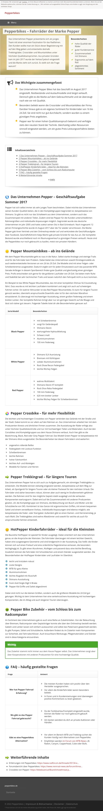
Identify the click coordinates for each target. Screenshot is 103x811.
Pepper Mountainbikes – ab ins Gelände (38, 158)
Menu (11, 22)
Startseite (10, 792)
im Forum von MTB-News (74, 741)
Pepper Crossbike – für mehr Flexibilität (38, 161)
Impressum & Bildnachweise (39, 804)
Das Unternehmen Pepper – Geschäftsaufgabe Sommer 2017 (48, 155)
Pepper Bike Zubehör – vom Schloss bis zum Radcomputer (47, 169)
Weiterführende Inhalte (30, 175)
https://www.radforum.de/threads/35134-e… (58, 763)
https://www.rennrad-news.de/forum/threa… (61, 766)
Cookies (24, 2)
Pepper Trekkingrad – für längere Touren (38, 164)
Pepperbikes (12, 13)
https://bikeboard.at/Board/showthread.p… (50, 769)
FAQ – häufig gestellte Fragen (33, 172)
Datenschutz (72, 804)
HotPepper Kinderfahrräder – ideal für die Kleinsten (43, 166)
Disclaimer (59, 804)
